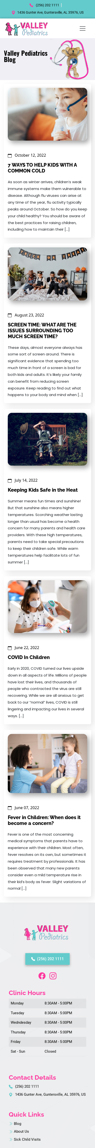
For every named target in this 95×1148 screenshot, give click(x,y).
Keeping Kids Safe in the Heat (43, 490)
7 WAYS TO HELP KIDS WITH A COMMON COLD (42, 168)
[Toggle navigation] (82, 28)
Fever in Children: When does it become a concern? (44, 820)
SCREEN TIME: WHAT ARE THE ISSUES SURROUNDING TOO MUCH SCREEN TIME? (42, 330)
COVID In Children (29, 657)
